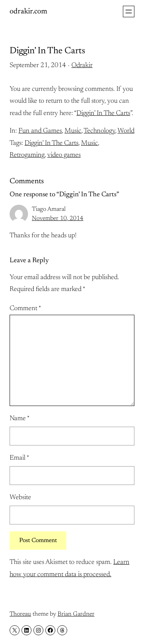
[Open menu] (128, 11)
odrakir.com (28, 11)
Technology (99, 131)
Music (73, 131)
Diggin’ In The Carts (103, 113)
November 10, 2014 (57, 218)
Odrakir (82, 65)
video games (64, 155)
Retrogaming (27, 155)
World (126, 131)
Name (20, 418)
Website (20, 497)
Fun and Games (40, 131)
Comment (25, 308)
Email (19, 458)
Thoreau (20, 614)
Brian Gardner (76, 614)
